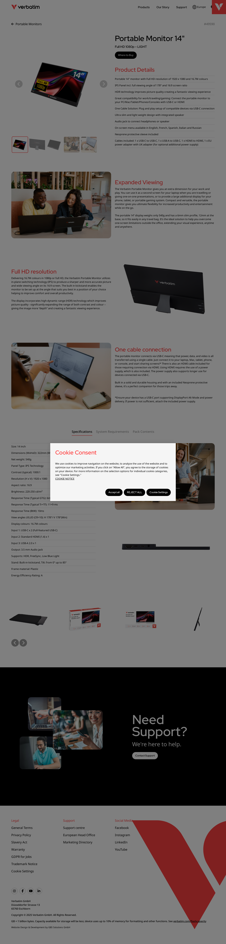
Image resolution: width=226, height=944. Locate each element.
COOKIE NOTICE (64, 478)
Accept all (113, 492)
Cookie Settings (159, 492)
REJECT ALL (134, 492)
